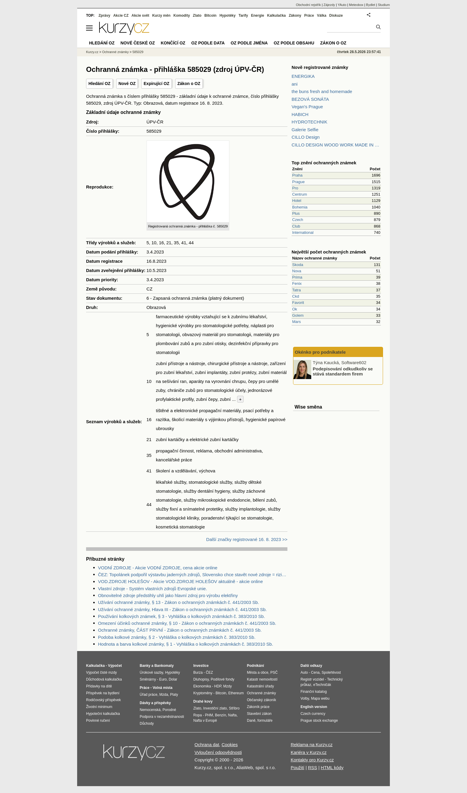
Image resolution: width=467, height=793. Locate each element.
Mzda (163, 694)
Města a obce (257, 672)
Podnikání (255, 666)
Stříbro (234, 708)
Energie (257, 15)
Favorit (298, 302)
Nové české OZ (138, 43)
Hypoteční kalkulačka (103, 714)
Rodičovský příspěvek (103, 700)
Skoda (297, 264)
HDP (217, 686)
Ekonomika (202, 686)
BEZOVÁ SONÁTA (310, 99)
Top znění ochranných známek (324, 162)
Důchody (147, 723)
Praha (297, 175)
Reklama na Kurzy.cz (312, 744)
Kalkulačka (276, 15)
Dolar (173, 679)
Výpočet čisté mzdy (101, 672)
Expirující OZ (156, 83)
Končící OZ (173, 43)
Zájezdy (329, 5)
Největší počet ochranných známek (329, 251)
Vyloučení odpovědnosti (218, 752)
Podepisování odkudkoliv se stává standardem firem (343, 371)
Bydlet (370, 5)
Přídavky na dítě (99, 686)
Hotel (296, 200)
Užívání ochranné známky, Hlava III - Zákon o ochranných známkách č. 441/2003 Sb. (182, 609)
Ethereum (236, 693)
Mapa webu (320, 698)
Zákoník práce (258, 707)
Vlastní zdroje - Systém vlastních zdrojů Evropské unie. (152, 588)
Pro (295, 188)
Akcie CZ (120, 15)
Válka (321, 15)
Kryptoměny (202, 693)
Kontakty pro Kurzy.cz (312, 759)
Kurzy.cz (92, 52)
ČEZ (209, 672)
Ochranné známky (115, 52)
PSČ (274, 672)
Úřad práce (148, 694)
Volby (305, 698)
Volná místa (162, 688)
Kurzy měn (161, 15)
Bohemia (299, 207)
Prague (298, 182)
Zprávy (104, 15)
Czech (297, 219)
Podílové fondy (222, 679)
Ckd (295, 296)
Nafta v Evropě (205, 720)
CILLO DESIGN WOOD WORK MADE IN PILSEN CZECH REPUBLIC (336, 144)
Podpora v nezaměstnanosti (162, 717)
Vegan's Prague (307, 106)
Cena (315, 672)
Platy (174, 694)
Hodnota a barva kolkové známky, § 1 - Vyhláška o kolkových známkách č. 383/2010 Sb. (185, 644)
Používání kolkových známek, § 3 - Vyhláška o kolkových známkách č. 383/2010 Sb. (181, 616)
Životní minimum (99, 707)
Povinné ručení (98, 720)
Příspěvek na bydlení (102, 693)
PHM (209, 715)
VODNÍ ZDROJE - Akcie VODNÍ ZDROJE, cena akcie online (157, 567)
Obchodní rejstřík (308, 5)
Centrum (299, 194)
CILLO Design (306, 137)
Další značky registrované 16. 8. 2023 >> (246, 539)
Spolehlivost (331, 672)
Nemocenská (150, 710)
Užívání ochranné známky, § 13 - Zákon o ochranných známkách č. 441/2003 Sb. (178, 602)
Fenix (297, 283)
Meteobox (356, 5)
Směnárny (148, 679)
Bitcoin (210, 15)
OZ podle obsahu (294, 43)
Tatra (296, 290)
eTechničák (322, 685)
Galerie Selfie (305, 129)
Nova (296, 271)
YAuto (342, 5)
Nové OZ (127, 83)
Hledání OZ (99, 83)
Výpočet (115, 666)
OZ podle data (208, 43)
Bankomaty (164, 666)
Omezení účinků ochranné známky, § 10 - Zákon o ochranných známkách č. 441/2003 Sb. (187, 623)
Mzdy (227, 686)
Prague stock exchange (319, 720)
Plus (296, 213)
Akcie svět (140, 15)
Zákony (295, 15)
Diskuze (336, 15)
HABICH (300, 114)
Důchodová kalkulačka (104, 679)
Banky (145, 666)
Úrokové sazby (151, 672)
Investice (200, 666)
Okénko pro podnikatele (320, 352)
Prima (297, 277)
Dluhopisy (201, 679)
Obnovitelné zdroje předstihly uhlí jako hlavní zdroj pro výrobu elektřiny (168, 595)
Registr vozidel (312, 679)
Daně (251, 720)
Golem (297, 315)
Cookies (230, 744)
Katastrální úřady (260, 686)
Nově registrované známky (320, 67)
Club (296, 226)
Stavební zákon (259, 714)
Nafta (232, 715)
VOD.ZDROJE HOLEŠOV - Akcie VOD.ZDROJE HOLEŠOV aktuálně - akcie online (180, 581)
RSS (312, 767)
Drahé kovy (203, 701)
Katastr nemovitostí (262, 679)
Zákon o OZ (189, 83)
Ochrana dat (206, 744)
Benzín (220, 715)
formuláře (265, 720)
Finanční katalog (314, 692)
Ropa (197, 715)
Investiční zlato (215, 708)
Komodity (181, 15)
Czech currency (313, 714)
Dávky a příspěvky (155, 703)
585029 (138, 52)
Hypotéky (228, 15)
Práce (309, 15)
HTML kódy (332, 767)
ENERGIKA (303, 76)
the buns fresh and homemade (322, 91)
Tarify (243, 15)
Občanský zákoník (261, 700)
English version (314, 707)
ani (295, 83)
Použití (297, 767)
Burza (198, 672)
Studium (384, 5)
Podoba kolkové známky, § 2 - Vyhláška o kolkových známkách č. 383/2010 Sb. (177, 637)
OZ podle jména (249, 43)
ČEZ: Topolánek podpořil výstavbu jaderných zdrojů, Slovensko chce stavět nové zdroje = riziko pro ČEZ (192, 574)
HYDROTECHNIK (309, 121)
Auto (304, 672)
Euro (162, 679)
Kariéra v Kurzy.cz (309, 752)
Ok (294, 309)
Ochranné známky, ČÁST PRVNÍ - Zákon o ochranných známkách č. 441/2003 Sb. (179, 630)
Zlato (197, 15)
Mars (296, 321)
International (303, 232)
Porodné (169, 710)
